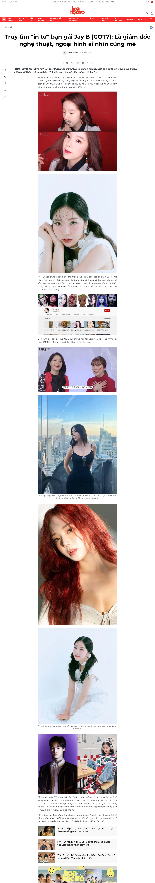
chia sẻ (66, 63)
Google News (151, 27)
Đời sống (10, 19)
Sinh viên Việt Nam (105, 2)
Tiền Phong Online (62, 2)
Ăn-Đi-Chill (92, 19)
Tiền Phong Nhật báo (83, 2)
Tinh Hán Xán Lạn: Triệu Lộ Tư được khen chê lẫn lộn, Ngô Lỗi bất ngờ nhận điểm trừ (84, 843)
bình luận (88, 63)
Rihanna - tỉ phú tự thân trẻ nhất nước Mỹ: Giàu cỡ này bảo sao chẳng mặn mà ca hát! (85, 830)
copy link (77, 63)
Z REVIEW (118, 19)
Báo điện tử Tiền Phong (77, 10)
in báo (82, 63)
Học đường (41, 19)
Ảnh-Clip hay (105, 19)
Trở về (4, 96)
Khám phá (21, 19)
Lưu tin (4, 83)
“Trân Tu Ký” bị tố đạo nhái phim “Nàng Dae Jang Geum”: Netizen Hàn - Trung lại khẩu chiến (86, 856)
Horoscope (141, 19)
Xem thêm (151, 19)
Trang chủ (4, 19)
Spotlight (130, 19)
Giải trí (31, 19)
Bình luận (4, 89)
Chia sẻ (4, 76)
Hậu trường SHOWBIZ (73, 19)
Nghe (4, 70)
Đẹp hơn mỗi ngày (55, 19)
